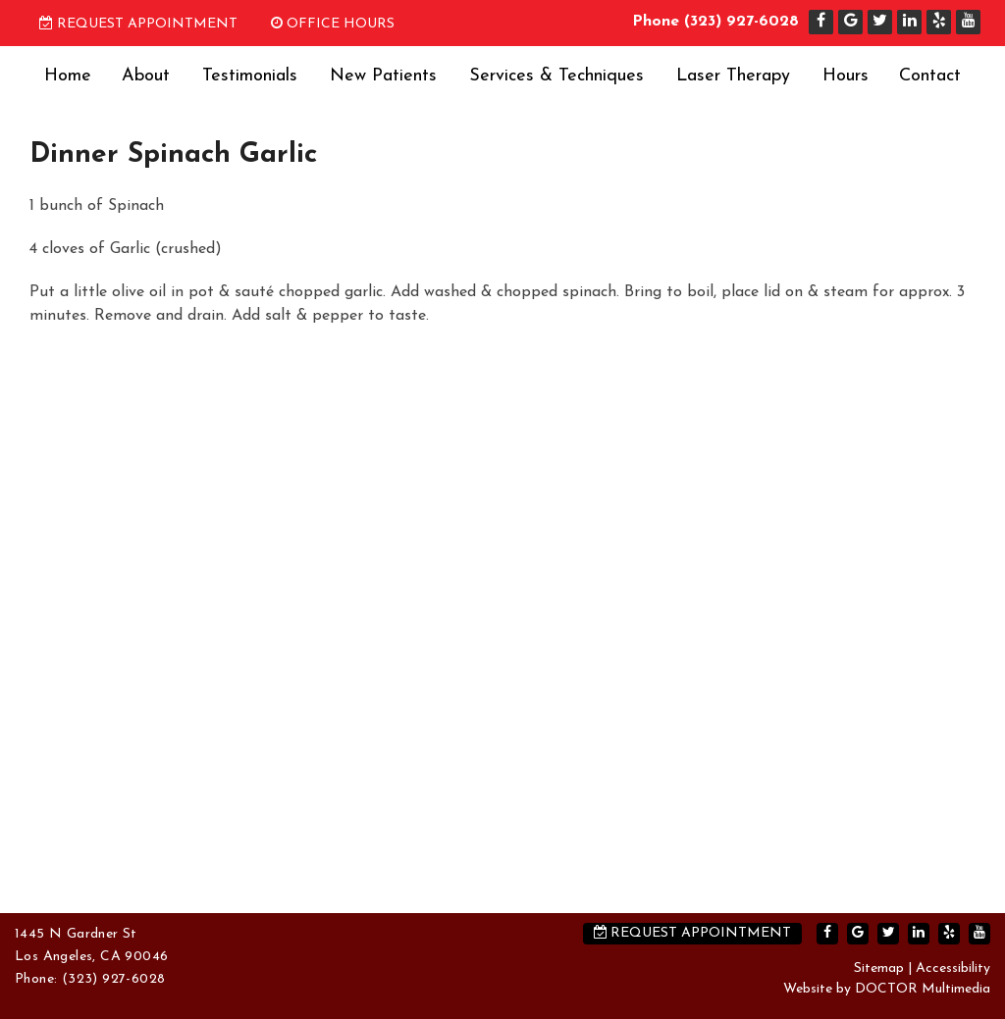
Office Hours (333, 24)
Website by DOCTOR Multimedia (886, 989)
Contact (930, 76)
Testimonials (249, 76)
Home (67, 76)
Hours (845, 76)
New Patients (383, 76)
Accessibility (953, 968)
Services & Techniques (556, 76)
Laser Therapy (733, 76)
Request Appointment (138, 24)
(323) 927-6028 (741, 21)
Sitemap (879, 968)
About (146, 76)
